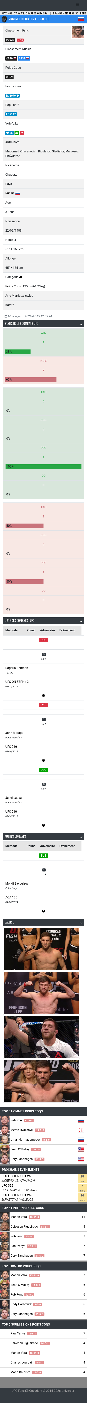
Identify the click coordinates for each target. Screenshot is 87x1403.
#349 (11, 58)
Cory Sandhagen (27, 1159)
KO (44, 705)
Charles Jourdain (27, 1362)
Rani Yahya (23, 1246)
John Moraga (14, 733)
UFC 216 (11, 746)
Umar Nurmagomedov (30, 1139)
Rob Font (22, 1236)
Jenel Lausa (13, 798)
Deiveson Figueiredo (30, 1226)
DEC (43, 640)
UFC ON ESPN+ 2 (17, 682)
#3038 (10, 40)
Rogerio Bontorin (16, 668)
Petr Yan (22, 1120)
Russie (9, 193)
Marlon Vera (25, 1217)
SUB (43, 855)
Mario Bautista (26, 1372)
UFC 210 (11, 811)
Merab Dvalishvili (27, 1130)
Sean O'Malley (25, 1149)
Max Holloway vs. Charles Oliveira (25, 13)
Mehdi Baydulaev (16, 883)
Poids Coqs (13, 286)
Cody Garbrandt (26, 1304)
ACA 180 (11, 897)
